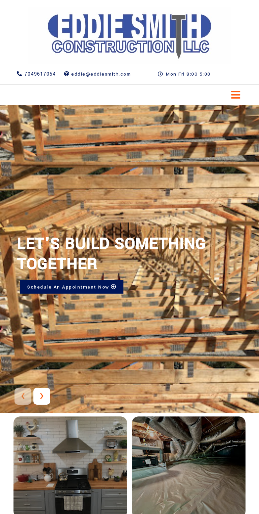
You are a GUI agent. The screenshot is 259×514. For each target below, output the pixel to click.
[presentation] (23, 396)
